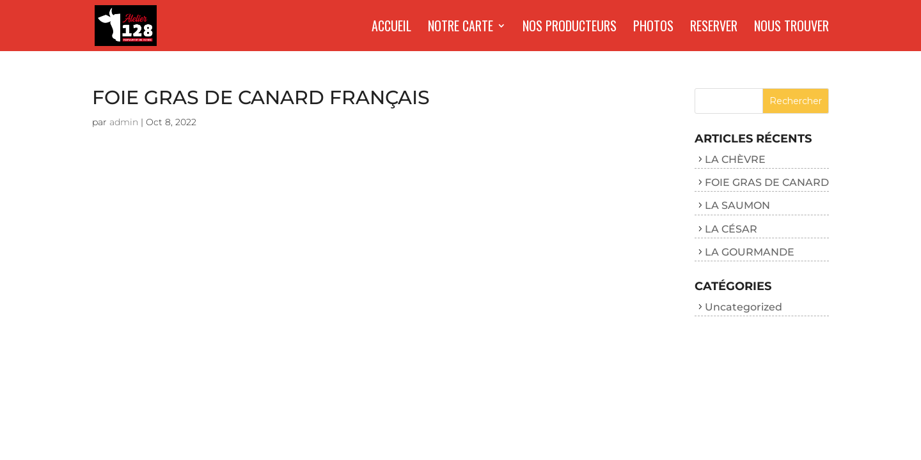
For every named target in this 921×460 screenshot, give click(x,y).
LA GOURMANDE (749, 252)
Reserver (713, 28)
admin (123, 122)
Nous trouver (791, 28)
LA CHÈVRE (735, 159)
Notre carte (460, 28)
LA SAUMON (737, 205)
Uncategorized (743, 307)
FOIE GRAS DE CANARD (767, 182)
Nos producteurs (570, 28)
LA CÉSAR (731, 229)
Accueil (391, 28)
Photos (653, 28)
